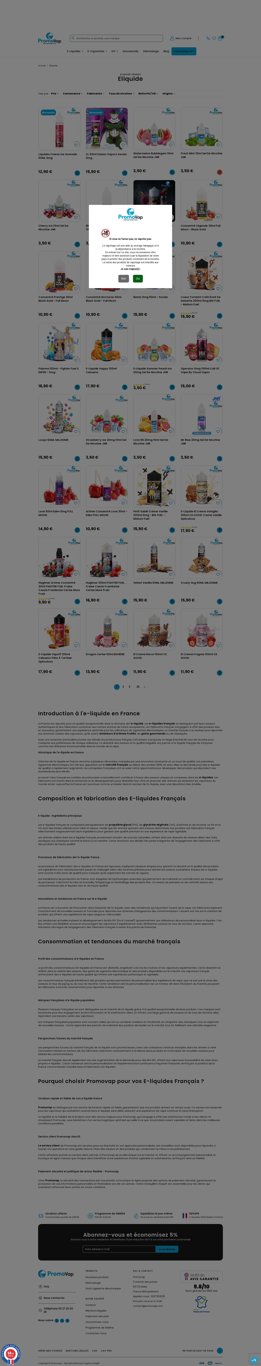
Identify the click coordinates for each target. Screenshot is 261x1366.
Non (123, 278)
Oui (138, 278)
